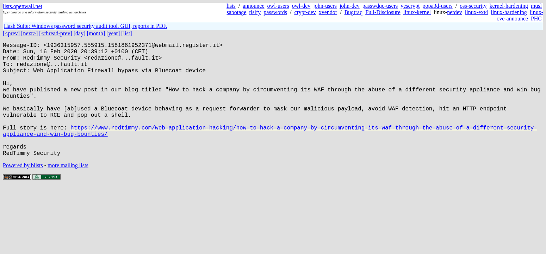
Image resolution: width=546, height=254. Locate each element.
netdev (454, 12)
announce (253, 6)
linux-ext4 (476, 12)
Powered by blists (23, 191)
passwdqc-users (380, 6)
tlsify (255, 12)
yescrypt (410, 6)
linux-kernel (417, 12)
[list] (126, 33)
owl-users (278, 6)
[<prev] (11, 33)
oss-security (473, 6)
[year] (113, 33)
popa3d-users (437, 6)
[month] (96, 33)
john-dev (350, 6)
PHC (536, 19)
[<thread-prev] (55, 33)
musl (536, 6)
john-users (325, 6)
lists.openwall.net (22, 6)
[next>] (29, 33)
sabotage (236, 12)
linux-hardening (509, 12)
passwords (275, 12)
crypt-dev (305, 12)
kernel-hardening (509, 6)
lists (231, 6)
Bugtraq (354, 12)
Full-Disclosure (383, 12)
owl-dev (301, 6)
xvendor (328, 12)
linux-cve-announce (520, 15)
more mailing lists (68, 191)
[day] (80, 33)
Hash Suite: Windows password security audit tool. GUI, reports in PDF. (85, 26)
